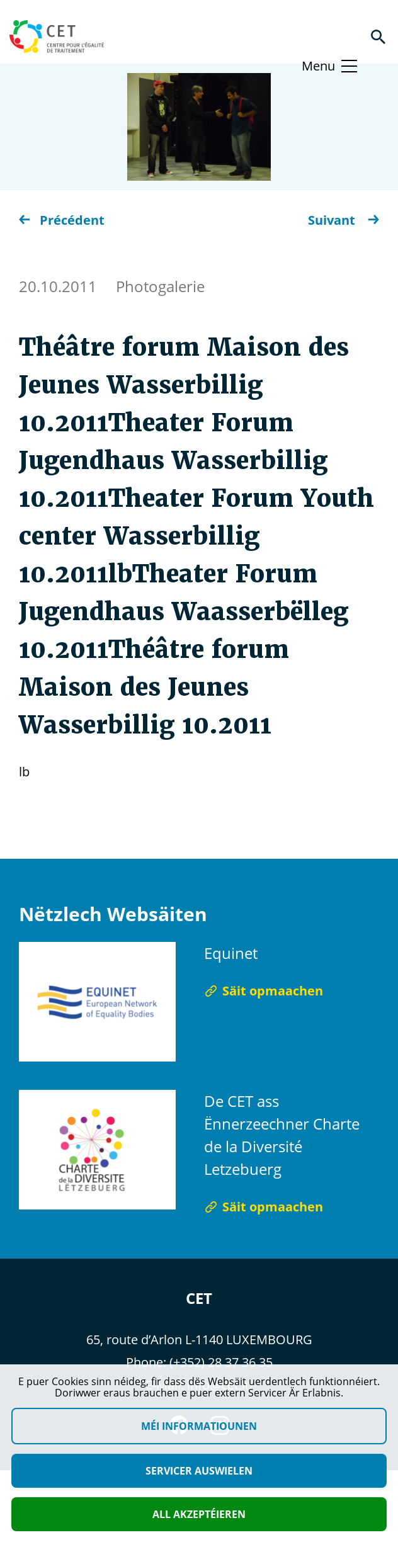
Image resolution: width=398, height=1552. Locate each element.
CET (199, 1298)
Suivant (343, 220)
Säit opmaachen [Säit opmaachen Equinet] (263, 990)
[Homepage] (56, 36)
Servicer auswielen (199, 1471)
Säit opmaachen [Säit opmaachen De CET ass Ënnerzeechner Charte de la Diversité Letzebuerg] (263, 1206)
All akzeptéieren (199, 1514)
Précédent (62, 220)
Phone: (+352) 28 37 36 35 (199, 1362)
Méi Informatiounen (199, 1426)
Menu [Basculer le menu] (318, 66)
